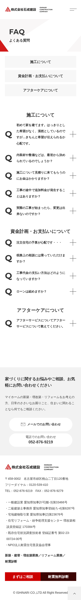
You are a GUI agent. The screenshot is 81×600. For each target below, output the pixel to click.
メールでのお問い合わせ (40, 424)
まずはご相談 (22, 577)
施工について (40, 62)
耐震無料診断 (58, 577)
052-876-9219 (22, 491)
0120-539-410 (38, 484)
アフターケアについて (40, 90)
